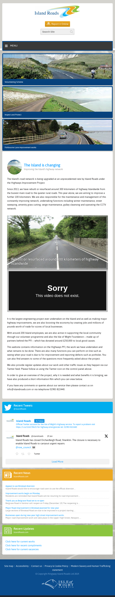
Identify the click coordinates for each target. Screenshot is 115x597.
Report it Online (57, 24)
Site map (8, 566)
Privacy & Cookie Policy (56, 566)
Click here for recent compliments (23, 545)
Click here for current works (20, 541)
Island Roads (22, 436)
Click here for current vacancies (22, 549)
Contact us (36, 566)
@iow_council (23, 447)
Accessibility (22, 566)
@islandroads (37, 436)
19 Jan (50, 436)
